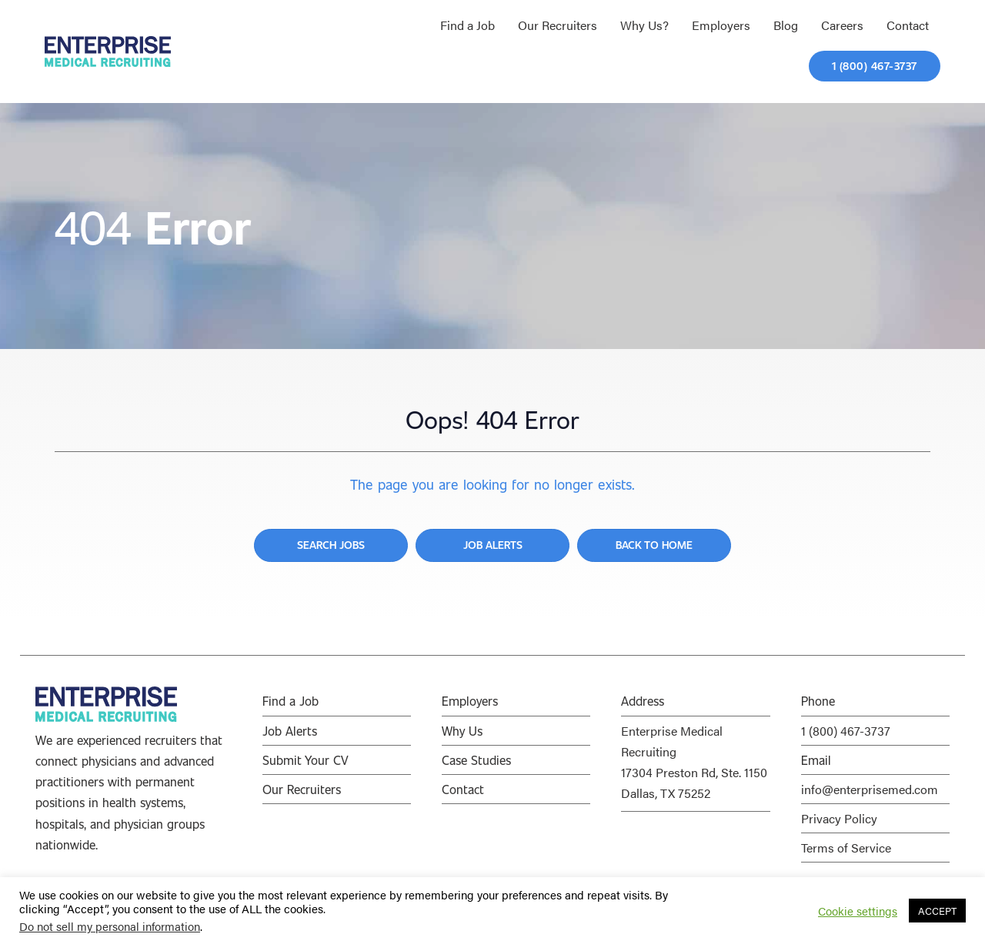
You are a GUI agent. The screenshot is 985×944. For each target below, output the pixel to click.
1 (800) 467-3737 (845, 731)
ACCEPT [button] (937, 910)
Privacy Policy (839, 818)
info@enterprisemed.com (869, 789)
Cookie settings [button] (857, 911)
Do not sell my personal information (109, 926)
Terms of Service (846, 847)
